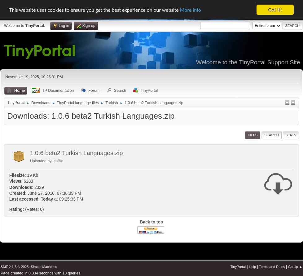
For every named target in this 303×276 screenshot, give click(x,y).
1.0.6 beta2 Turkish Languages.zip (76, 153)
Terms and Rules (272, 267)
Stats (291, 135)
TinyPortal (238, 267)
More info (190, 10)
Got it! (275, 9)
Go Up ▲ (295, 267)
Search (271, 135)
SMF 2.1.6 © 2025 (15, 267)
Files (253, 135)
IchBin (58, 161)
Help (252, 267)
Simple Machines (44, 267)
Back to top (151, 222)
